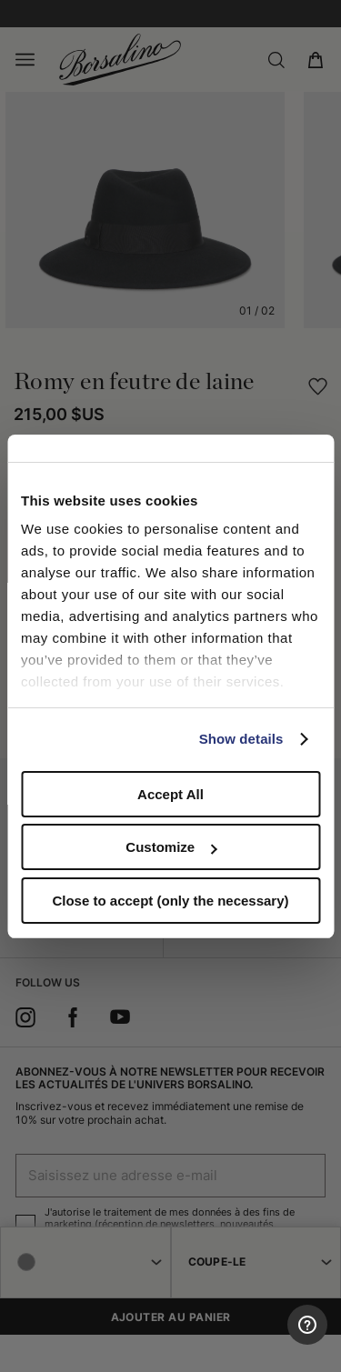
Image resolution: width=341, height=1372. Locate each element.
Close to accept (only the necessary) (170, 900)
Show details (241, 738)
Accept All (170, 794)
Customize (170, 847)
